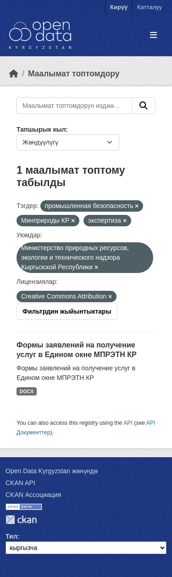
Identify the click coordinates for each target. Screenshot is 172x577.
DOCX (26, 391)
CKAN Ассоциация (33, 494)
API (128, 423)
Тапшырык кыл (41, 129)
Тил (11, 536)
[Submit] (143, 105)
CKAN (21, 519)
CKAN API (20, 482)
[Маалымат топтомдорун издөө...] (74, 105)
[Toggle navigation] (153, 35)
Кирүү (119, 7)
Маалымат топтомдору (74, 73)
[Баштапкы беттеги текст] (13, 73)
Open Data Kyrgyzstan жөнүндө (52, 471)
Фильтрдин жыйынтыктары (66, 311)
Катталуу (149, 7)
